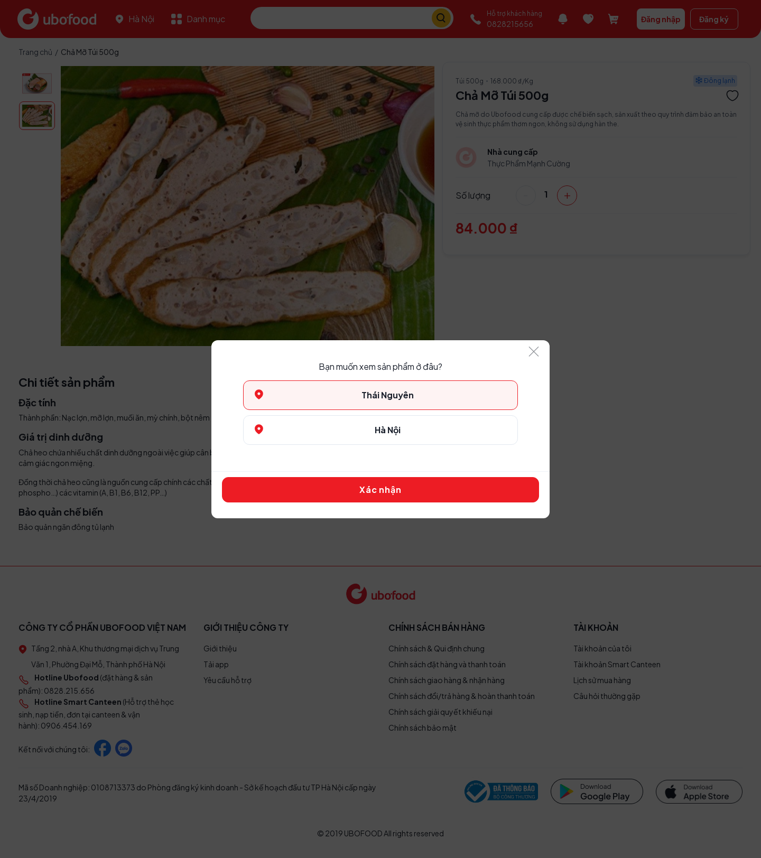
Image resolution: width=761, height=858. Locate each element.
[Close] (533, 352)
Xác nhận (380, 489)
